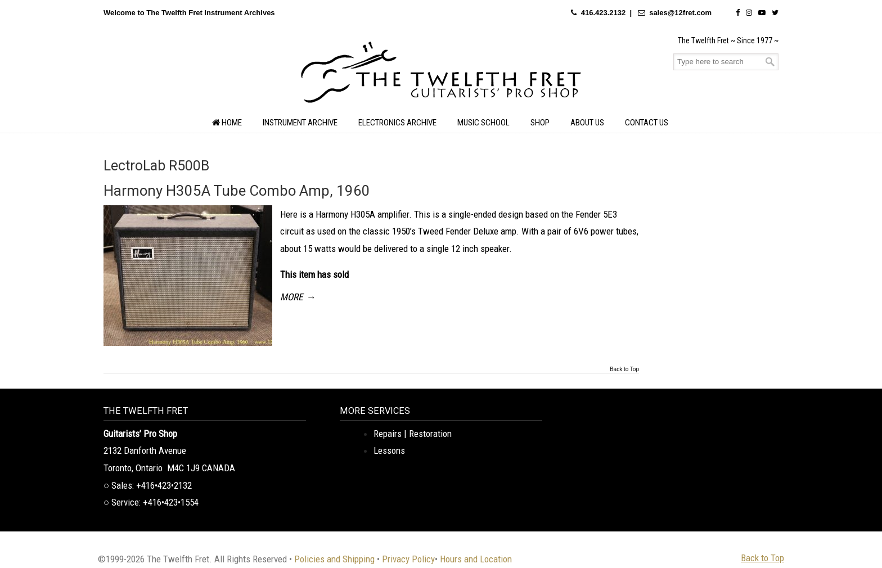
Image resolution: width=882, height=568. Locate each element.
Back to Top (624, 369)
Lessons (389, 450)
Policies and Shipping (334, 559)
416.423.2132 (603, 12)
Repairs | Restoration (413, 433)
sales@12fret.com (680, 12)
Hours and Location (476, 559)
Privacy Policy (408, 559)
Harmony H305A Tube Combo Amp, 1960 (237, 190)
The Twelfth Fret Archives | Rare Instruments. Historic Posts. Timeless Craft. (441, 75)
